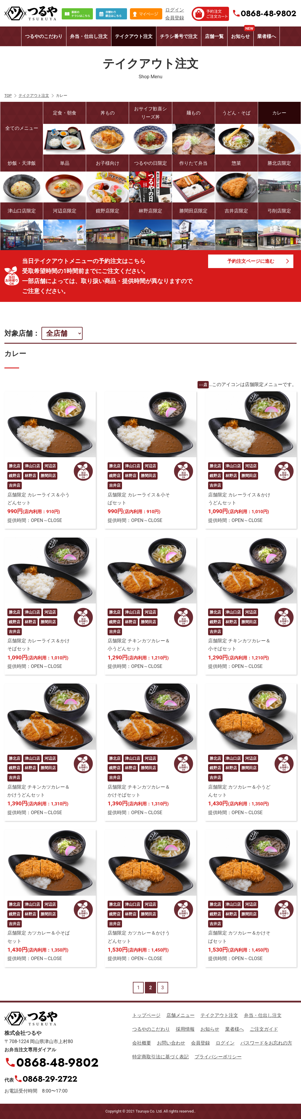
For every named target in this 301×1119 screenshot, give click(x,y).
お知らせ (242, 32)
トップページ (146, 1015)
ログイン (174, 10)
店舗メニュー (180, 1015)
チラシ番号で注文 (179, 36)
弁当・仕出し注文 (89, 36)
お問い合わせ (171, 1043)
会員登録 (174, 18)
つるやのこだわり (44, 36)
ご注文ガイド (264, 1029)
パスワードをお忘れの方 (266, 1043)
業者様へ (266, 36)
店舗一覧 (214, 36)
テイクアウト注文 (134, 36)
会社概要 (141, 1043)
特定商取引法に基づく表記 (160, 1057)
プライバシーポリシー (218, 1057)
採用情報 (185, 1029)
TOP (8, 95)
